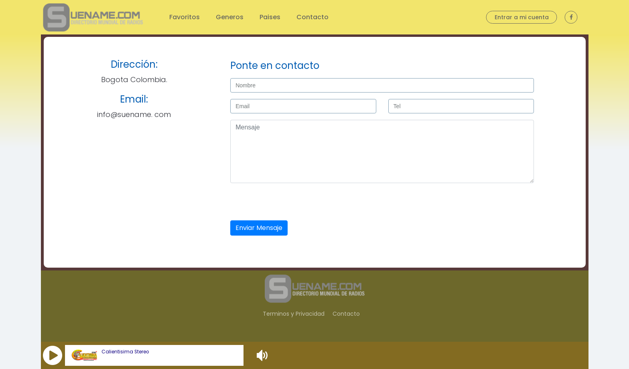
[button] (52, 355)
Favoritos (184, 17)
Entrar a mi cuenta (522, 17)
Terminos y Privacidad (294, 314)
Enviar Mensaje (258, 227)
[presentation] (291, 202)
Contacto (312, 17)
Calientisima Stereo (125, 352)
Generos (229, 17)
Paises (270, 17)
